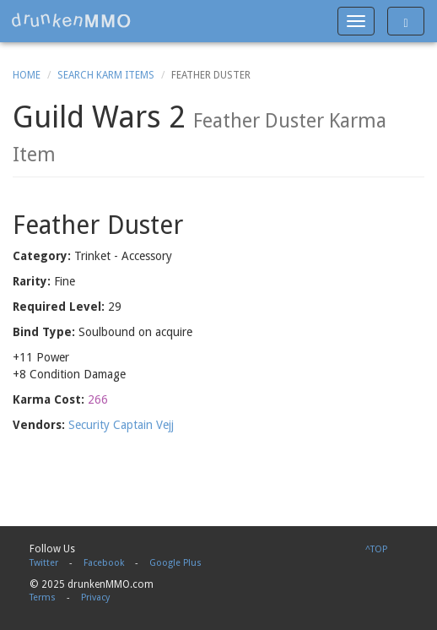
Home (26, 75)
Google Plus (175, 562)
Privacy (95, 597)
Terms (43, 597)
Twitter (44, 562)
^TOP (376, 549)
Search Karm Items (105, 75)
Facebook (104, 562)
